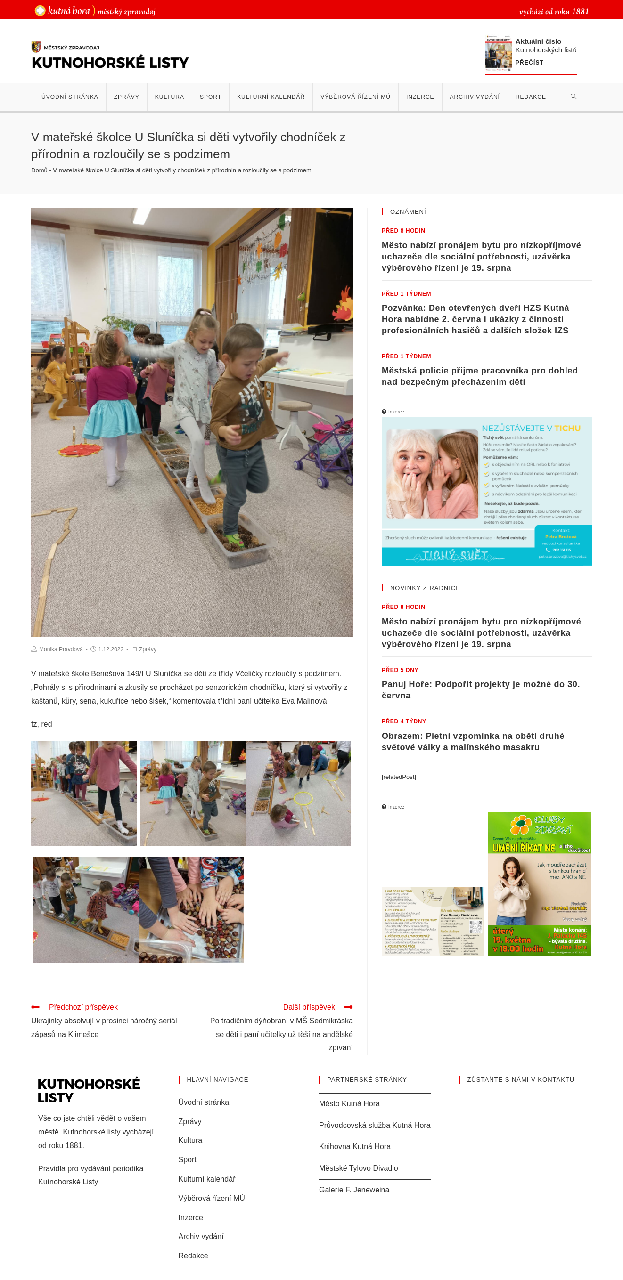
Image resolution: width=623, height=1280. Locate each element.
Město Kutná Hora (349, 1104)
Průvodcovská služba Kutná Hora (375, 1125)
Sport (188, 1160)
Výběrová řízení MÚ (212, 1198)
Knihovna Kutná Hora (355, 1146)
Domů (39, 170)
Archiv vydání (201, 1236)
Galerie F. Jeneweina (354, 1190)
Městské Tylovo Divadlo (358, 1168)
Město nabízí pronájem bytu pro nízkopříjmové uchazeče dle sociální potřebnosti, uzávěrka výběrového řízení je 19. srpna (481, 257)
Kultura (191, 1140)
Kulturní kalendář (207, 1179)
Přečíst (530, 63)
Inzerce (191, 1218)
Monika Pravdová (61, 649)
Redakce (193, 1256)
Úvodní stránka (204, 1102)
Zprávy (147, 649)
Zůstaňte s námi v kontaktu (520, 1079)
